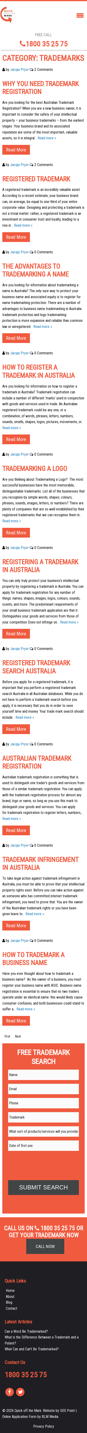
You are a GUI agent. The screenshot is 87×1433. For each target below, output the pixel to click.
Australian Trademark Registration (36, 762)
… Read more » (45, 138)
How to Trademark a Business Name (33, 959)
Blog (9, 1302)
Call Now (45, 1246)
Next (18, 1036)
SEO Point (67, 1410)
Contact (11, 1308)
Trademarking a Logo (34, 469)
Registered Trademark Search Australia (36, 667)
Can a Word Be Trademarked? (26, 1331)
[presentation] (43, 1164)
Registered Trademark (36, 179)
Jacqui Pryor (19, 69)
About (10, 1296)
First (7, 1036)
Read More (16, 150)
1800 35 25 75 (44, 43)
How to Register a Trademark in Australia (38, 371)
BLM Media (50, 1416)
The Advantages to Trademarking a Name (35, 270)
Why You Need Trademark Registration (40, 88)
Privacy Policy (43, 1426)
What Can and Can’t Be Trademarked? (32, 1349)
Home (10, 1290)
